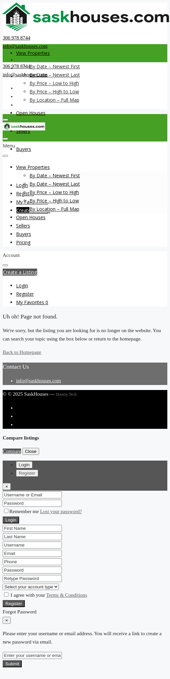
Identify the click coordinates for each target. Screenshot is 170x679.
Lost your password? (61, 511)
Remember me (22, 511)
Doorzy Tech (66, 394)
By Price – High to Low (54, 91)
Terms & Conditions (66, 595)
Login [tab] (24, 464)
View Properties (33, 53)
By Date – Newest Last (54, 75)
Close (30, 451)
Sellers (23, 225)
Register (13, 603)
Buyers (23, 149)
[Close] (7, 486)
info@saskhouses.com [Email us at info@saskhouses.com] (38, 380)
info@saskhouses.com (25, 46)
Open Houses (31, 113)
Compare (12, 451)
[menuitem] (22, 285)
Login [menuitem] (22, 185)
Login (10, 519)
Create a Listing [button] (20, 272)
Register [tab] (27, 473)
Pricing (23, 242)
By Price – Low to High (54, 83)
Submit (12, 663)
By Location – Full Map (54, 100)
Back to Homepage (22, 352)
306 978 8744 (16, 37)
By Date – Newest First (54, 66)
